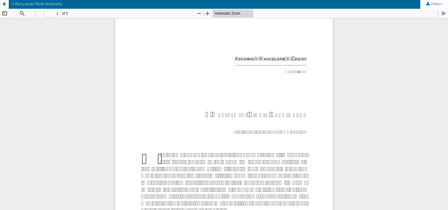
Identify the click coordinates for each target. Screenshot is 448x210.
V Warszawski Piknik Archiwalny (37, 4)
